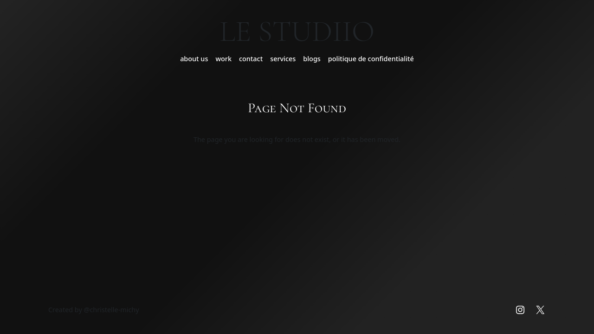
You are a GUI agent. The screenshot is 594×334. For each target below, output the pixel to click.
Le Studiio (297, 31)
